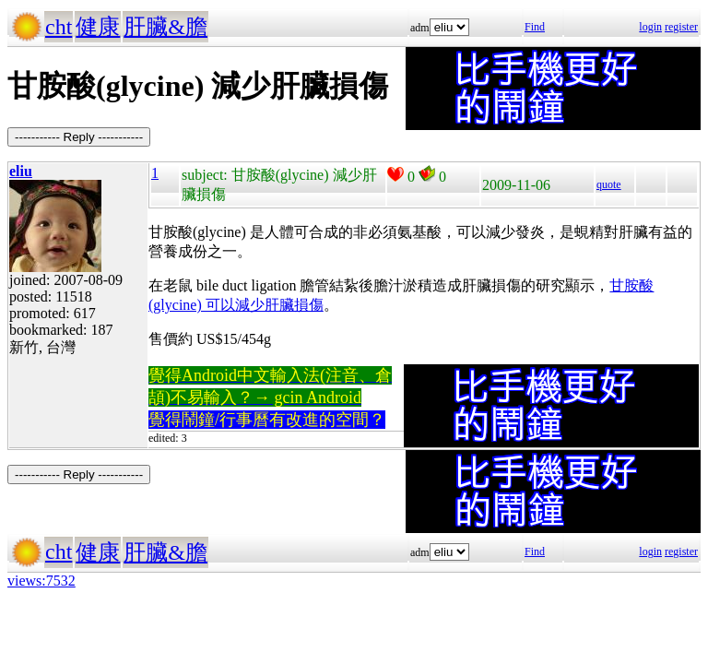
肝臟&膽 (165, 27)
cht (58, 27)
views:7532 (41, 580)
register (681, 26)
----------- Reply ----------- (79, 137)
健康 (98, 27)
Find (535, 26)
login (650, 26)
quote (608, 184)
